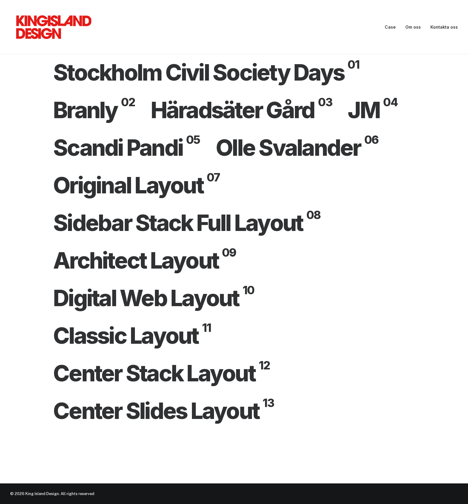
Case (390, 27)
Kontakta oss (444, 27)
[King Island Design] (54, 27)
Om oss (413, 27)
